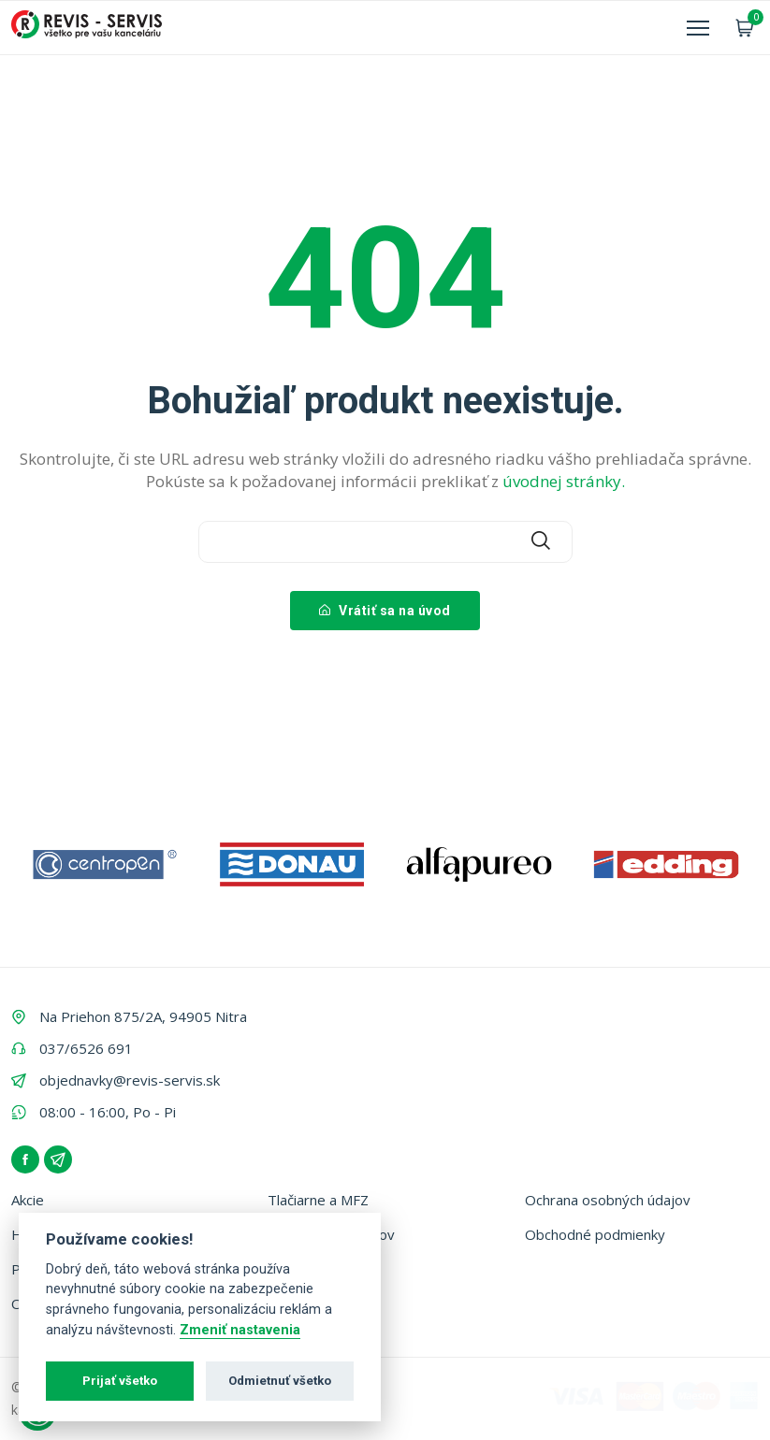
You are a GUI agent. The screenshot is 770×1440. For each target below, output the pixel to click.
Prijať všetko (119, 1381)
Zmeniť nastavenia (240, 1330)
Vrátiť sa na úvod (385, 610)
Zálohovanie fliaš (320, 1303)
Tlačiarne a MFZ (318, 1199)
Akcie (27, 1199)
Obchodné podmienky (595, 1234)
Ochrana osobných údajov (607, 1199)
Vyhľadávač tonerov (331, 1234)
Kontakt (293, 1269)
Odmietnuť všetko (279, 1381)
